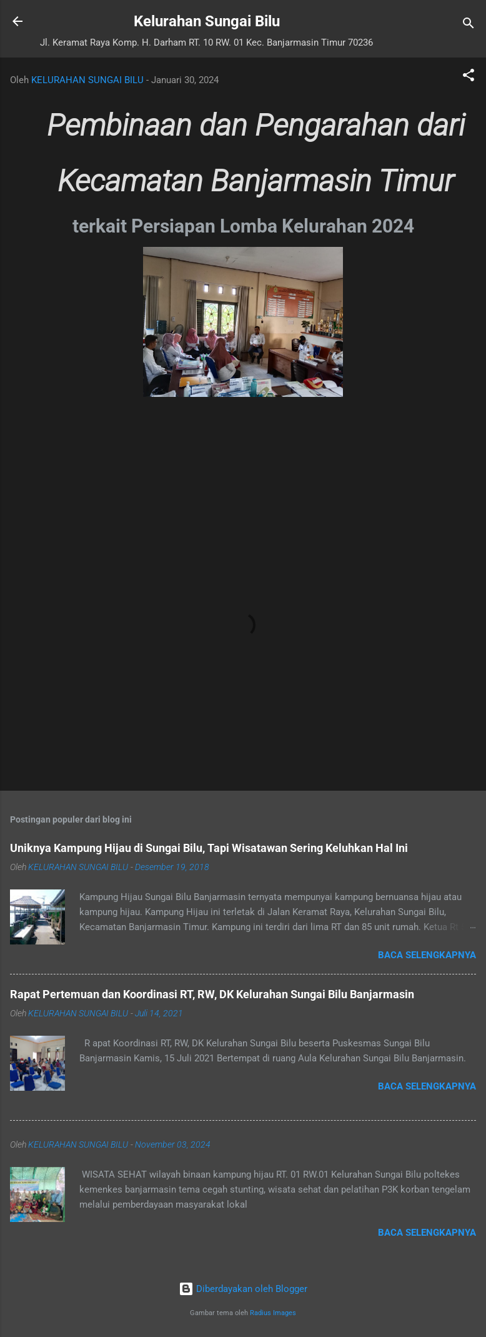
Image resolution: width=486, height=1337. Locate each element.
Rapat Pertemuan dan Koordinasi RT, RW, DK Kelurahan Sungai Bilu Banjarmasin (212, 994)
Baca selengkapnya (427, 955)
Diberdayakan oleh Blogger (243, 1288)
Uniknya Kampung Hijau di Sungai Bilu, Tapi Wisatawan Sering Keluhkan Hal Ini (209, 847)
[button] (468, 77)
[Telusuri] (468, 25)
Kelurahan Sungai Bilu (207, 21)
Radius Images (273, 1313)
